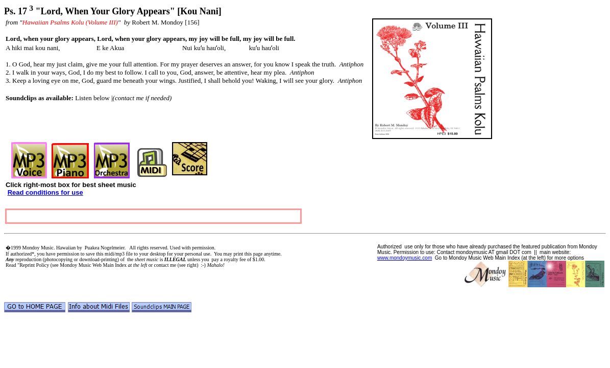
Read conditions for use (45, 192)
